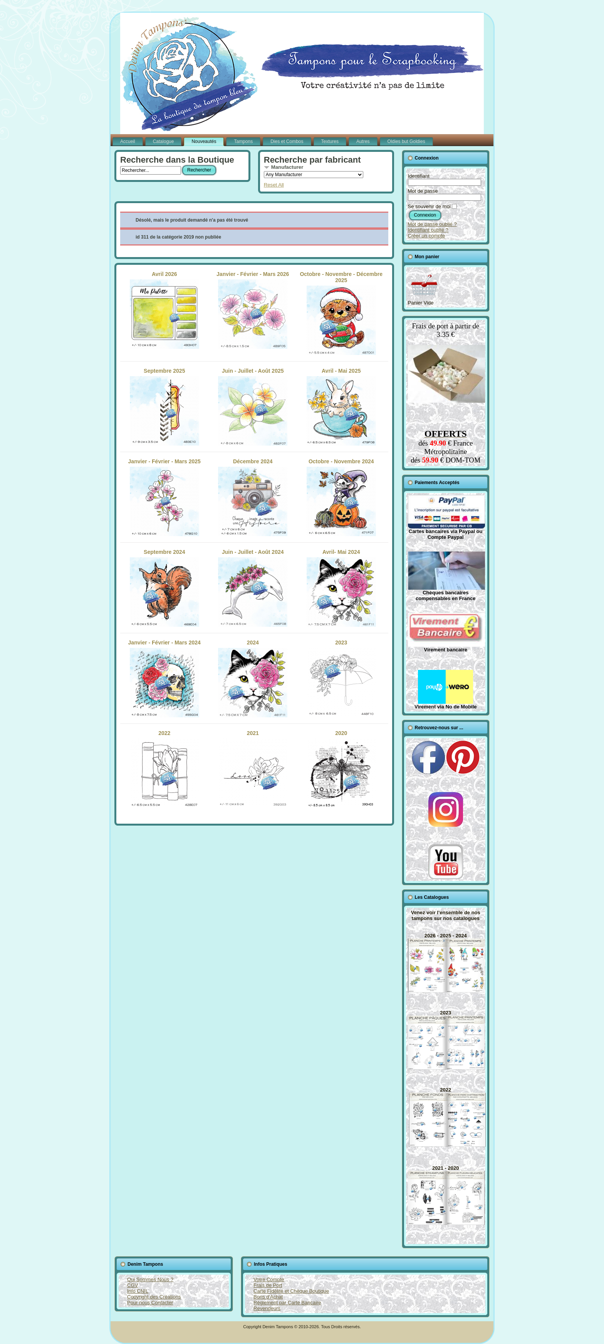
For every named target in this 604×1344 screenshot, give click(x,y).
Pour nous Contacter (150, 1302)
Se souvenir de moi (429, 206)
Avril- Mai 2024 (341, 588)
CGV (132, 1285)
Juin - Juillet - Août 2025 (252, 407)
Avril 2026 (164, 310)
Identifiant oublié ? (428, 230)
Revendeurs (266, 1308)
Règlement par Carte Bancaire (287, 1302)
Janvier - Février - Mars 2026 (252, 310)
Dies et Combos (286, 141)
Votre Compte (268, 1279)
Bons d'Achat (268, 1297)
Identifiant (419, 176)
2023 (341, 678)
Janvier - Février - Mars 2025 (164, 497)
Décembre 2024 (252, 497)
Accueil (127, 141)
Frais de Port (267, 1285)
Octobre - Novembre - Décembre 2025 (341, 313)
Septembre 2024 (164, 588)
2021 (252, 769)
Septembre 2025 (164, 407)
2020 (341, 769)
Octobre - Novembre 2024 (341, 497)
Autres (363, 141)
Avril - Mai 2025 (341, 407)
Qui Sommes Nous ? (150, 1279)
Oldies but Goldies (406, 141)
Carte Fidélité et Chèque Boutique (291, 1291)
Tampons (243, 141)
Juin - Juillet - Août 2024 (252, 588)
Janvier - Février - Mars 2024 (164, 678)
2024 (252, 678)
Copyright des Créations (154, 1297)
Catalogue (163, 141)
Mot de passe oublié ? (432, 224)
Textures (330, 141)
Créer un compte (426, 236)
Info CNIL (137, 1291)
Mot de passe (423, 191)
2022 (164, 769)
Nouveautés (203, 141)
